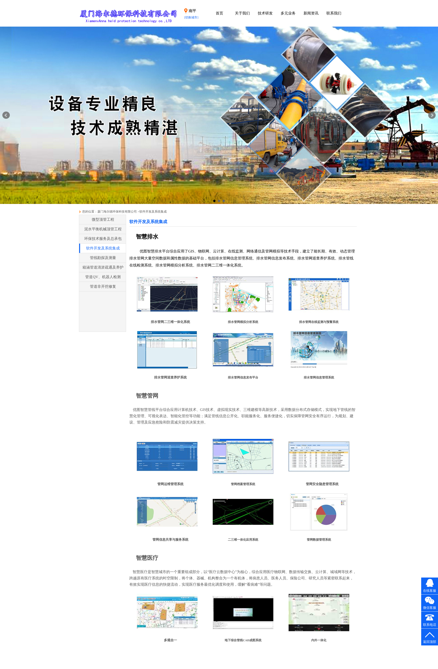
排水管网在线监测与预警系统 (319, 322)
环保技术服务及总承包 (103, 239)
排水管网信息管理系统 (319, 377)
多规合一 (170, 640)
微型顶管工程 (103, 219)
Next (432, 115)
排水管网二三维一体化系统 (170, 322)
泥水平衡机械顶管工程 (103, 229)
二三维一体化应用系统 (243, 539)
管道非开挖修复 (103, 286)
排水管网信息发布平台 (243, 377)
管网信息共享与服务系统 (170, 539)
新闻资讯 (311, 13)
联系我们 (333, 13)
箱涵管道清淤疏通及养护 (103, 267)
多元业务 (288, 13)
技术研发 (265, 13)
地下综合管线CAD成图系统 (243, 640)
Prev (6, 115)
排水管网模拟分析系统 (243, 322)
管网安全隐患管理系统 (322, 484)
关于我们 (242, 13)
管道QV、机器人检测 (102, 277)
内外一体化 (318, 640)
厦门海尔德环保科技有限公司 (117, 211)
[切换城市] (191, 17)
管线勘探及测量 (103, 258)
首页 (219, 13)
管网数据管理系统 (319, 539)
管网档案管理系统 (243, 484)
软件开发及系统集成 (153, 211)
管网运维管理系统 (170, 484)
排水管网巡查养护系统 (170, 377)
